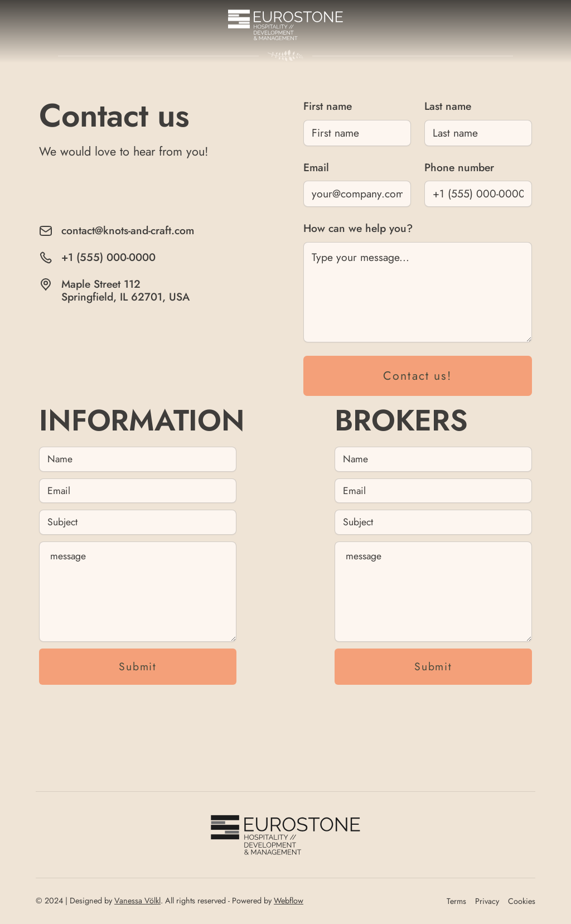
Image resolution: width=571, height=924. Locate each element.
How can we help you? (358, 228)
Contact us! (417, 375)
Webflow (288, 900)
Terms (456, 901)
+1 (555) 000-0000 (108, 257)
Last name (447, 106)
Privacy (487, 901)
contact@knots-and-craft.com (127, 230)
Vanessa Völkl (137, 900)
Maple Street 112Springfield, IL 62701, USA (125, 290)
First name (327, 106)
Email (316, 167)
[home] (285, 25)
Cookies (521, 901)
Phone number (459, 167)
